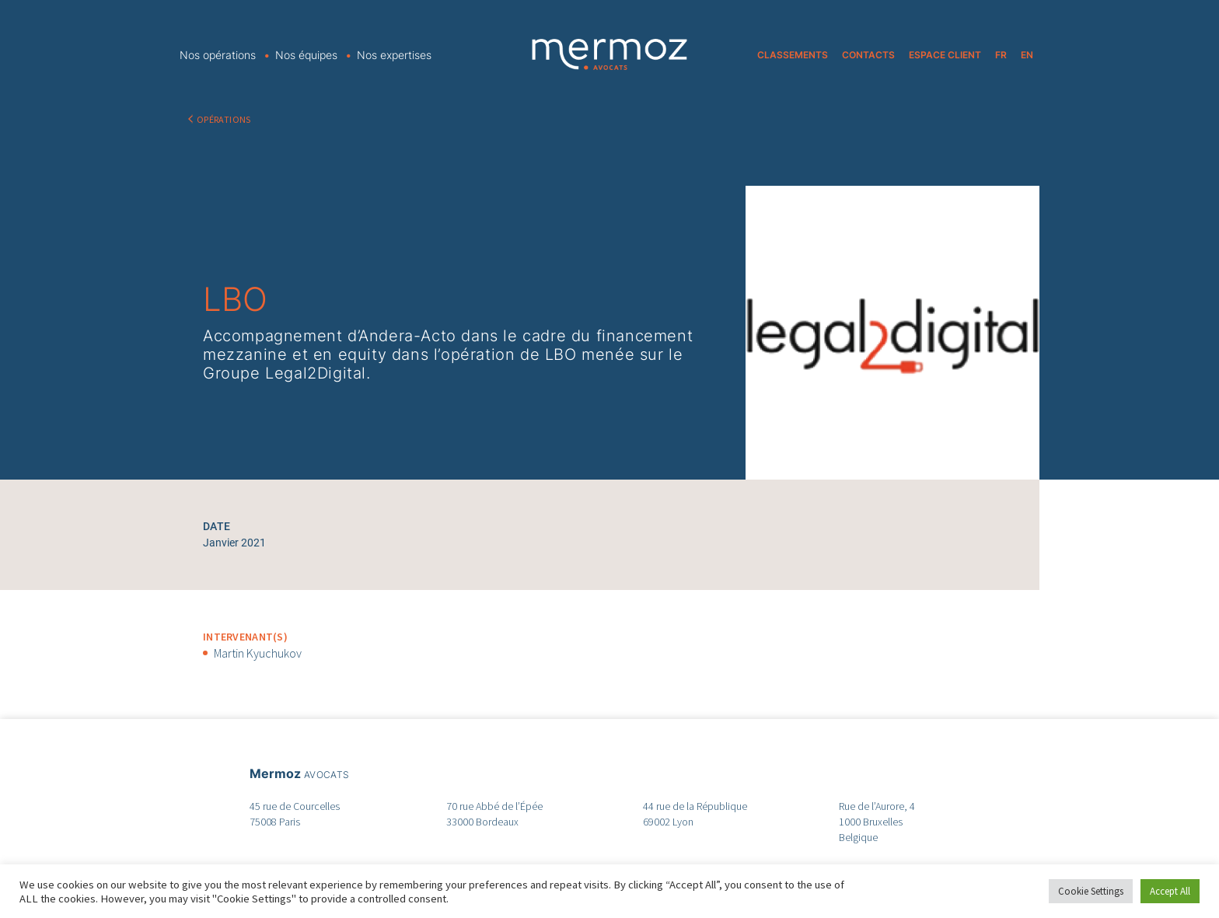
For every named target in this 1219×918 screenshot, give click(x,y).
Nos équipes (306, 54)
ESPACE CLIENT (945, 55)
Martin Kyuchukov (258, 653)
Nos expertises (394, 54)
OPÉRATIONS (224, 119)
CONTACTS (868, 55)
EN (1027, 55)
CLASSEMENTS (792, 55)
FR (1001, 55)
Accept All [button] (1170, 891)
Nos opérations (218, 54)
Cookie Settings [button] (1090, 891)
